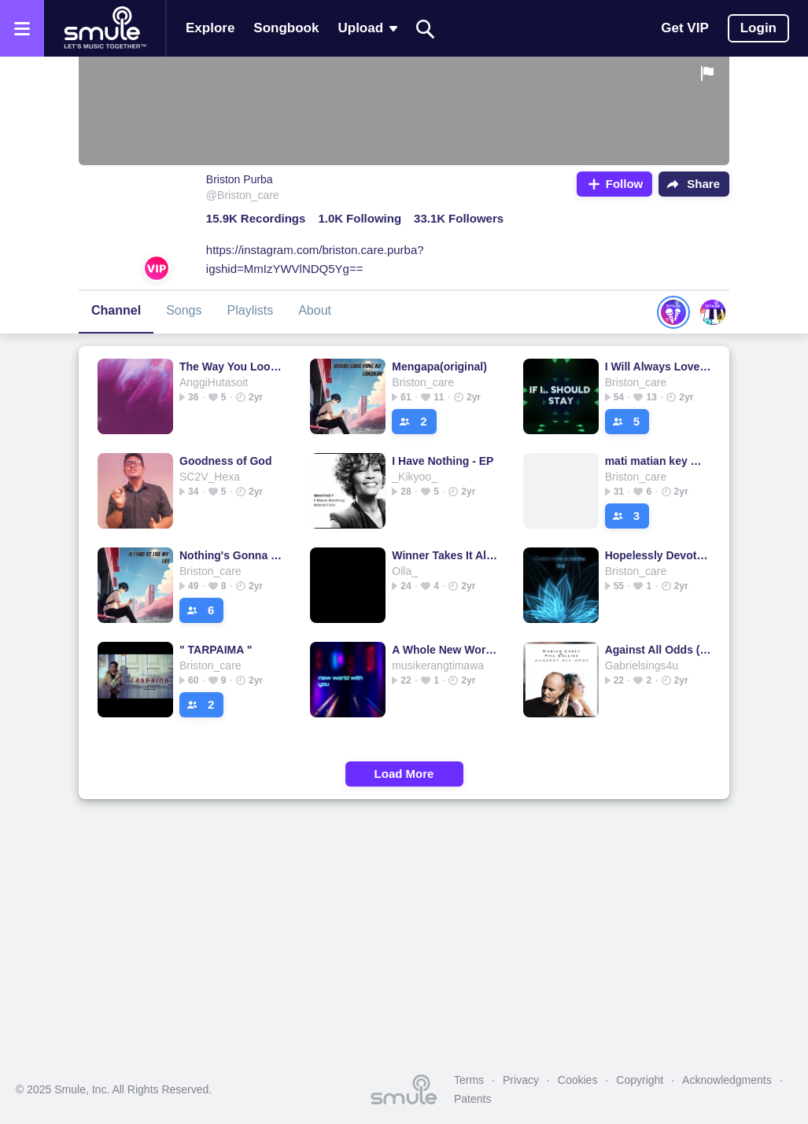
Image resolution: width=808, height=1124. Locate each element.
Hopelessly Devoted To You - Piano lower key (658, 555)
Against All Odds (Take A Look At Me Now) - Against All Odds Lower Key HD (658, 649)
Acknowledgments (727, 1080)
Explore (210, 27)
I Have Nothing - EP (442, 461)
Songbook (286, 27)
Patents (472, 1099)
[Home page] (104, 28)
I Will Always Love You (658, 366)
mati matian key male (658, 461)
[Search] (425, 28)
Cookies (578, 1080)
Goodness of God (225, 461)
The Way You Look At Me (232, 366)
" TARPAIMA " (215, 649)
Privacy (521, 1080)
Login (758, 27)
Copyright (639, 1080)
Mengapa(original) (439, 366)
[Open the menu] (22, 28)
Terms (469, 1080)
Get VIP (684, 27)
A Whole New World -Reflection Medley (445, 649)
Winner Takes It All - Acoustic (445, 555)
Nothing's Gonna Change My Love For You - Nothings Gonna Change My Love (232, 555)
